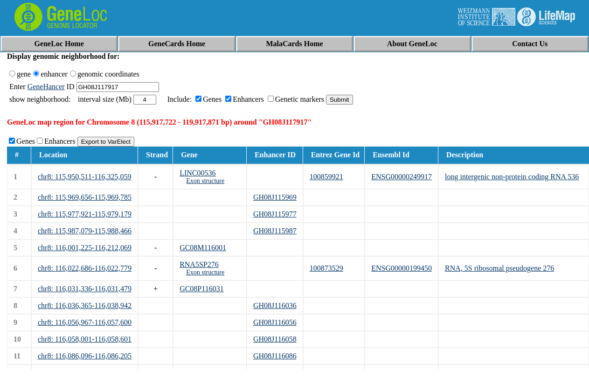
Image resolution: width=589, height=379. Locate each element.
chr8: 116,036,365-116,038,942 (85, 305)
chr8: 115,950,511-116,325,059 (84, 177)
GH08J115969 (275, 197)
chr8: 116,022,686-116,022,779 (85, 268)
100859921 (326, 177)
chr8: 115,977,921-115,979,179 (85, 214)
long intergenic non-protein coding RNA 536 (512, 177)
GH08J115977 (275, 214)
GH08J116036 (275, 305)
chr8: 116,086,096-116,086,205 (85, 356)
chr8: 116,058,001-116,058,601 (85, 339)
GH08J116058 (275, 339)
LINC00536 (197, 173)
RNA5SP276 (199, 264)
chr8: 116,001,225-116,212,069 (85, 248)
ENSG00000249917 (401, 177)
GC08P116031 (202, 289)
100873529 (326, 268)
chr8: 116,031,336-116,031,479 (85, 289)
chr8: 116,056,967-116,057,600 (85, 322)
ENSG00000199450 (401, 268)
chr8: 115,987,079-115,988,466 (85, 231)
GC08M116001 (203, 248)
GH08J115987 (275, 231)
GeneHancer (46, 87)
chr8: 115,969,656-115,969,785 (85, 197)
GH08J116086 (275, 356)
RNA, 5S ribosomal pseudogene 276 (499, 268)
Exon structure (205, 180)
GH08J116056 (275, 322)
